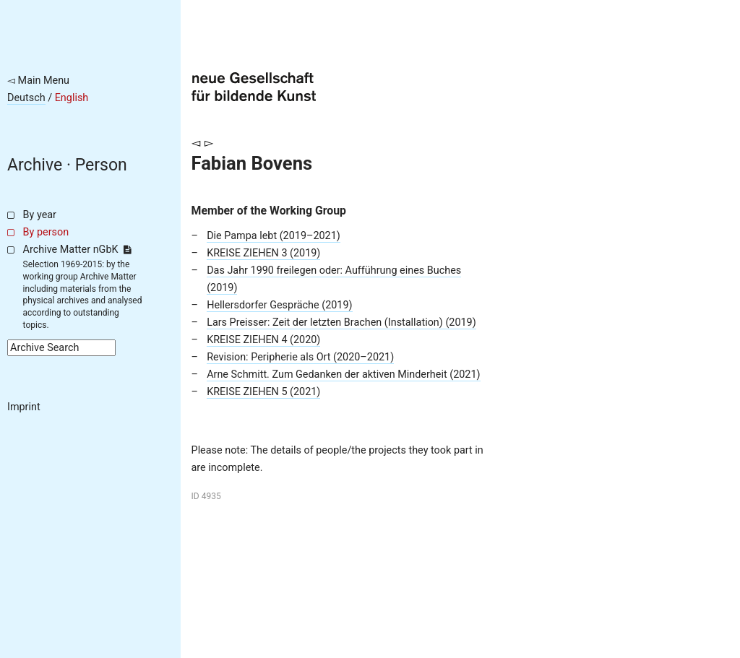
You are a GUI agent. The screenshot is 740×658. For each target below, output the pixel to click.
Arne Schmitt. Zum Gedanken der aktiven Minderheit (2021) (343, 374)
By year (39, 215)
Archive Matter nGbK (77, 249)
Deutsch (26, 98)
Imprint (23, 407)
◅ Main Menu (38, 80)
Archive (34, 165)
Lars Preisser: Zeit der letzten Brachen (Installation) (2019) (341, 322)
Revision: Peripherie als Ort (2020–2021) (300, 357)
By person (46, 232)
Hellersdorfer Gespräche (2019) (279, 305)
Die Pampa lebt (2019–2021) (273, 236)
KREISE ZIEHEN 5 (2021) (263, 392)
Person (101, 165)
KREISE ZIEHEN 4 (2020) (263, 340)
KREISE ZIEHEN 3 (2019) (263, 253)
